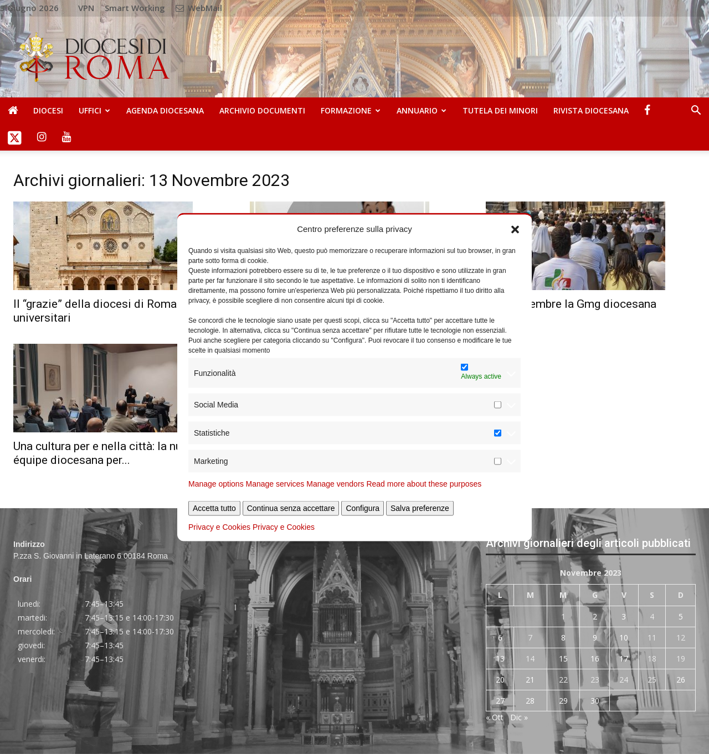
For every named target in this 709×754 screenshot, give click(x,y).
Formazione (351, 110)
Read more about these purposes (423, 483)
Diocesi (48, 110)
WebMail (199, 7)
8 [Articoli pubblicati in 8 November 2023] (563, 637)
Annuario (421, 110)
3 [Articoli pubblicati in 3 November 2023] (623, 616)
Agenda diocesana (165, 110)
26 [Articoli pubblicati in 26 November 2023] (680, 679)
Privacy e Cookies (219, 527)
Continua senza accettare (291, 508)
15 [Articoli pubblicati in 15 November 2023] (563, 658)
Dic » (519, 717)
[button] (515, 228)
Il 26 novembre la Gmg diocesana (571, 304)
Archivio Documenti (262, 110)
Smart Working (135, 7)
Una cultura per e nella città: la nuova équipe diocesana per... (106, 453)
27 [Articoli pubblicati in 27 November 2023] (500, 700)
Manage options (216, 483)
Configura (362, 508)
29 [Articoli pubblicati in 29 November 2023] (563, 700)
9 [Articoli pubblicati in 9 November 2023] (595, 637)
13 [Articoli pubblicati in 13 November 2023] (500, 658)
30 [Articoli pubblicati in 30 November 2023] (594, 700)
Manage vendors (335, 483)
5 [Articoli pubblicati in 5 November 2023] (681, 616)
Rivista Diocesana (591, 110)
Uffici (94, 110)
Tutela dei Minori (500, 110)
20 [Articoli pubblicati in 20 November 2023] (500, 679)
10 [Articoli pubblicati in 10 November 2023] (623, 637)
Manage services (275, 483)
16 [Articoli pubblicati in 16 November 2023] (594, 658)
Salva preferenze (420, 508)
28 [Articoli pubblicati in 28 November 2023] (530, 700)
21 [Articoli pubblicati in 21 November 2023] (530, 679)
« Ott (495, 717)
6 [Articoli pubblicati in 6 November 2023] (500, 637)
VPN (86, 7)
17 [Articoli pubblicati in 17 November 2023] (623, 658)
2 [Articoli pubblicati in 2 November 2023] (595, 616)
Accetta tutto (214, 508)
